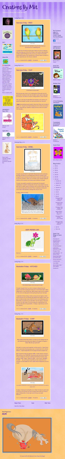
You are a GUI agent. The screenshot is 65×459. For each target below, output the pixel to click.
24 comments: (35, 308)
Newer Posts (18, 403)
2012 (56, 179)
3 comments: (35, 256)
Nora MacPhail (56, 244)
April (57, 227)
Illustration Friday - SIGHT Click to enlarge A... (59, 204)
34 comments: (35, 397)
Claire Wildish (55, 263)
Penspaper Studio (56, 251)
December (58, 181)
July (57, 192)
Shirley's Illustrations (57, 259)
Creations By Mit (19, 7)
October (57, 185)
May (57, 196)
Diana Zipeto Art (56, 239)
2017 (56, 168)
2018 (56, 166)
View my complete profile (7, 92)
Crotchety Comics (56, 261)
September (58, 187)
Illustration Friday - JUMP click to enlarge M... (59, 223)
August (57, 189)
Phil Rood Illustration (57, 246)
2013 (56, 177)
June (57, 194)
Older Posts (47, 403)
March (57, 229)
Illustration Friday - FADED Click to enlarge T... (59, 199)
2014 (56, 174)
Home (33, 403)
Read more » (18, 253)
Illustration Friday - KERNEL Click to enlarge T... (59, 208)
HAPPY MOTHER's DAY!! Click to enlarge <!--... (59, 213)
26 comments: (35, 60)
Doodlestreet (55, 268)
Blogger (43, 456)
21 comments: (35, 137)
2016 (56, 170)
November (58, 183)
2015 (56, 172)
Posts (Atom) (22, 406)
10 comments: (35, 218)
